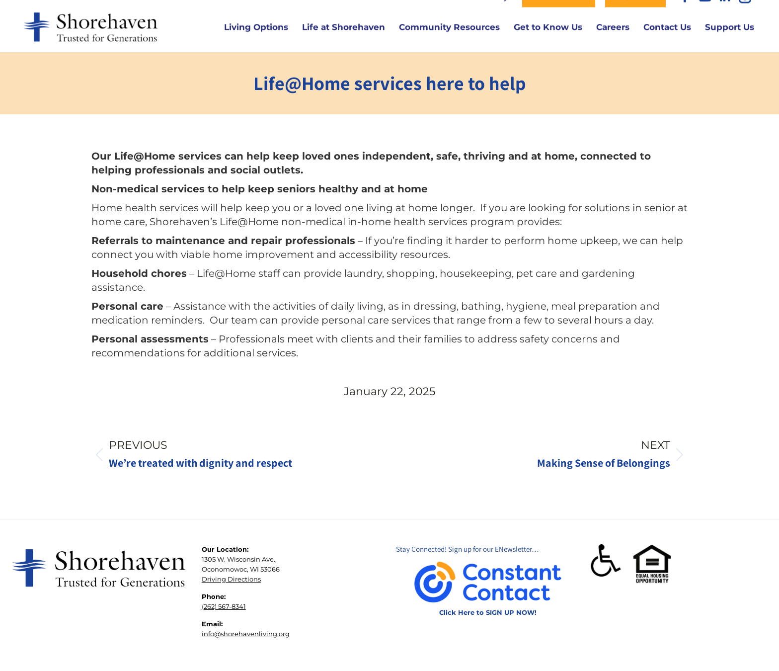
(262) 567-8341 (224, 631)
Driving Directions (231, 604)
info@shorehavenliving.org (246, 659)
